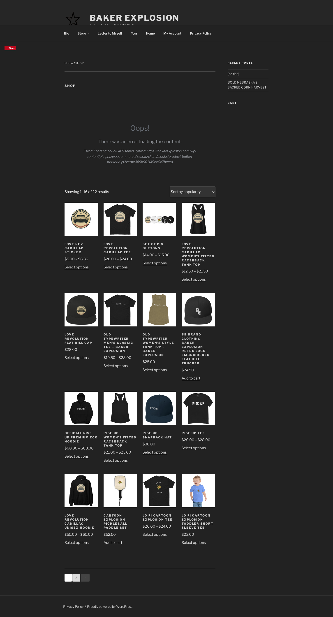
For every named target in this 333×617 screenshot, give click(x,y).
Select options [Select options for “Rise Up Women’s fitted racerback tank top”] (116, 460)
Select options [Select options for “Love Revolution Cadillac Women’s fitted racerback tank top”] (194, 279)
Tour (134, 33)
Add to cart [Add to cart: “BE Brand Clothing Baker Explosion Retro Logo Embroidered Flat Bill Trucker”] (191, 378)
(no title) (233, 74)
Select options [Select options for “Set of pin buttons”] (155, 263)
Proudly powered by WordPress (109, 606)
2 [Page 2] (76, 578)
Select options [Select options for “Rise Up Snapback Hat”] (155, 452)
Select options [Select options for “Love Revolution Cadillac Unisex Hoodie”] (77, 542)
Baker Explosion (134, 18)
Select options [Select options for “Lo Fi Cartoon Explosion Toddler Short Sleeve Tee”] (194, 542)
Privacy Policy (201, 33)
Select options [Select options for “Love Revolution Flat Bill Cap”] (77, 358)
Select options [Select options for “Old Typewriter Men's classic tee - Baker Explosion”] (116, 366)
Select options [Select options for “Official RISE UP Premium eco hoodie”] (77, 456)
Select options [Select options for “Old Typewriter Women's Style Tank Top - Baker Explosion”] (155, 370)
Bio (66, 33)
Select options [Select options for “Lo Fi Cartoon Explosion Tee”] (155, 534)
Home (150, 33)
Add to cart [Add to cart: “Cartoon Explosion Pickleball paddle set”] (113, 542)
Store (84, 33)
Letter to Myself (110, 33)
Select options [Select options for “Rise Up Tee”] (194, 448)
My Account (172, 33)
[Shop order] (192, 191)
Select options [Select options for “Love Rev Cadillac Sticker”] (77, 267)
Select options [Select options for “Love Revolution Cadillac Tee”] (116, 267)
